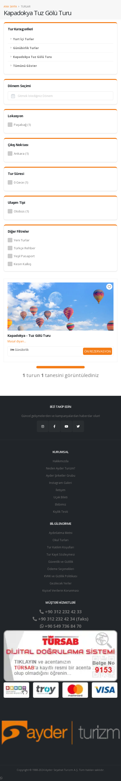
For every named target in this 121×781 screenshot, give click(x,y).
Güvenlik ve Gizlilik (60, 561)
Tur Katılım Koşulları (60, 547)
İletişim (60, 490)
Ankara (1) (21, 153)
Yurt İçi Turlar (23, 39)
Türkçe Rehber (24, 248)
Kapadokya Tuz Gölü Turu (32, 57)
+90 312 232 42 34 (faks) (60, 619)
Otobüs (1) (21, 211)
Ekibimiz (60, 504)
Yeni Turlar (22, 240)
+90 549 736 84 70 (60, 626)
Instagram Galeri (60, 483)
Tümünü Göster (25, 66)
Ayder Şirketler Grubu (60, 475)
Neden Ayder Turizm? (60, 468)
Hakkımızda (60, 461)
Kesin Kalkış (22, 264)
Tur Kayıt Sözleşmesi (60, 554)
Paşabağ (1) (22, 124)
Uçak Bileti (60, 497)
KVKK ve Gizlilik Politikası (60, 576)
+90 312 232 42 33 (60, 612)
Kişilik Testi (60, 511)
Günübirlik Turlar (26, 48)
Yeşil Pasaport (24, 256)
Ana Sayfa (10, 6)
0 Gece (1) (21, 182)
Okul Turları (60, 540)
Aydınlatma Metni (60, 533)
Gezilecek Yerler (61, 583)
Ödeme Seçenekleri (60, 569)
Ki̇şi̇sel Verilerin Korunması (60, 590)
